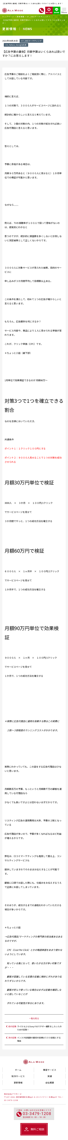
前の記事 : (35, 1028)
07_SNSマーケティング (37, 16)
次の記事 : (35, 1039)
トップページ (8, 16)
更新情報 (20, 16)
